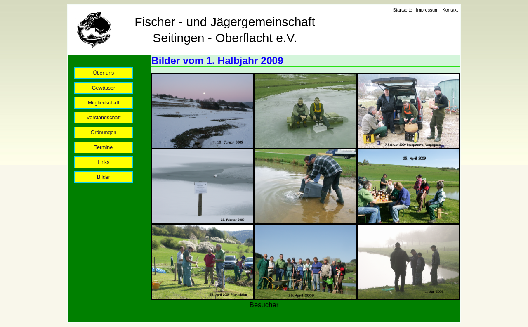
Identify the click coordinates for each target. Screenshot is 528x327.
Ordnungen (104, 132)
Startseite (402, 9)
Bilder (103, 177)
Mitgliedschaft (104, 103)
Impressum (427, 9)
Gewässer (103, 88)
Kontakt (450, 9)
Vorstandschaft (104, 118)
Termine (103, 147)
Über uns (103, 73)
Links (103, 162)
